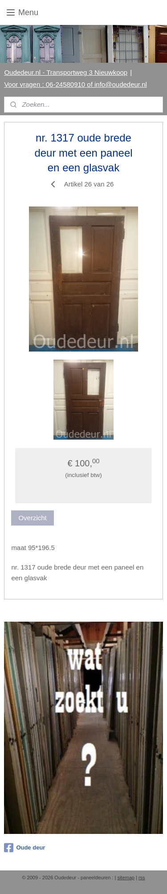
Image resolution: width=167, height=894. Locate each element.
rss (141, 877)
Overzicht (32, 518)
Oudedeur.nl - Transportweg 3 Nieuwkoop (65, 72)
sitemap (125, 877)
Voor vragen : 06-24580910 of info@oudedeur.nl (75, 84)
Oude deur (24, 847)
